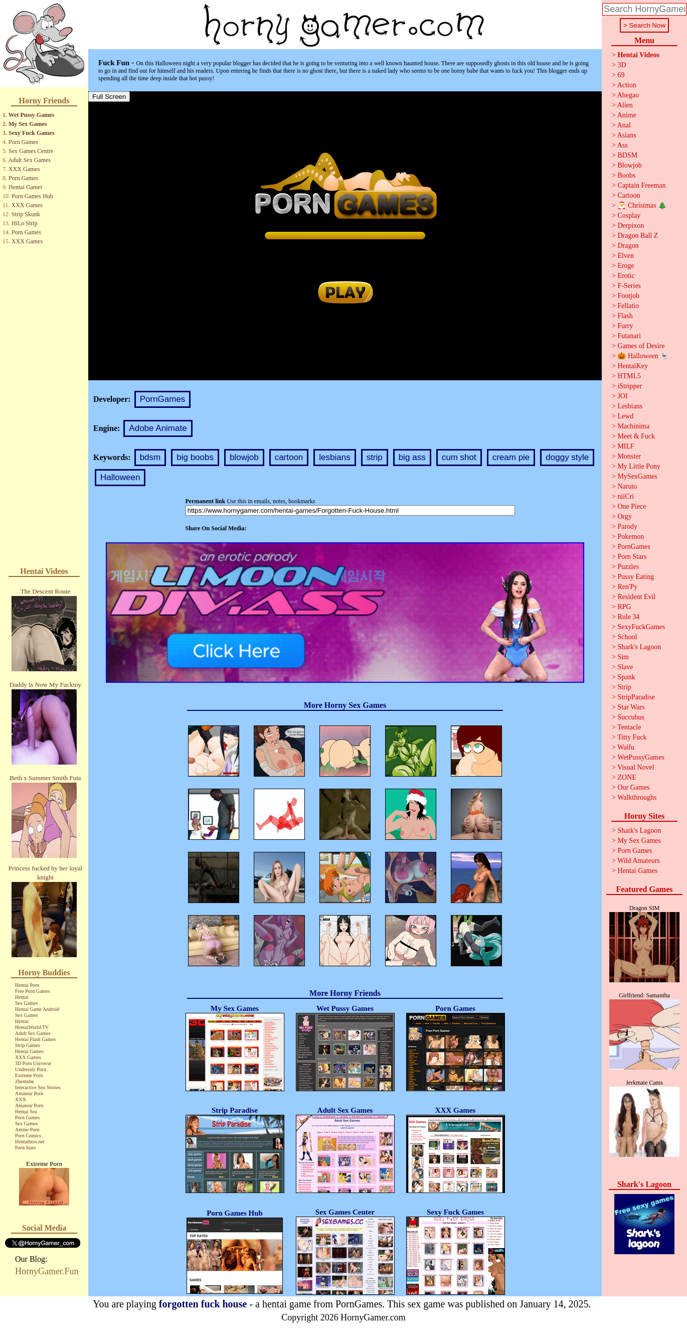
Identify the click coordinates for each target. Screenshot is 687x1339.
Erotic (625, 275)
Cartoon (628, 195)
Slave (625, 667)
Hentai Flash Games (35, 1039)
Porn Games (23, 141)
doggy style (567, 457)
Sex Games (26, 1003)
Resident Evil (636, 597)
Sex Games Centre (31, 151)
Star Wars (630, 707)
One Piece (631, 506)
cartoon (289, 457)
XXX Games (24, 169)
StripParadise (636, 697)
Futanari (629, 336)
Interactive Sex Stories (38, 1087)
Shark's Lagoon (639, 647)
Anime (626, 115)
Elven (625, 255)
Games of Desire (640, 346)
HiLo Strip (25, 223)
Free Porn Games (32, 991)
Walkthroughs (636, 797)
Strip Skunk (26, 214)
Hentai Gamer (26, 187)
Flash (624, 316)
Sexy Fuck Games (31, 132)
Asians (626, 135)
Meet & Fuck (636, 436)
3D (621, 65)
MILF (625, 446)
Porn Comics (28, 1135)
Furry (625, 326)
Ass (622, 145)
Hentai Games (29, 1051)
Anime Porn (27, 1129)
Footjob (628, 296)
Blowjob (629, 165)
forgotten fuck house (203, 1303)
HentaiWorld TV (32, 1027)
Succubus (630, 717)
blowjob (244, 457)
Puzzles (628, 566)
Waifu (625, 747)
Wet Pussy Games (31, 114)
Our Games (633, 787)
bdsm (150, 457)
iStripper (629, 386)
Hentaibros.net (30, 1141)
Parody (627, 526)
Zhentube (24, 1081)
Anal (624, 125)
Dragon (627, 245)
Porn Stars (25, 1147)
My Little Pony (638, 466)
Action (626, 85)
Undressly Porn (30, 1069)
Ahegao (628, 95)
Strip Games (27, 1045)
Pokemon (630, 536)
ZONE (626, 777)
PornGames (163, 399)
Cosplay (628, 215)
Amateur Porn (29, 1093)
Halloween (120, 477)
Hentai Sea (26, 1111)
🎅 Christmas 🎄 (641, 205)
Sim (623, 657)
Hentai (22, 997)
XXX (20, 1099)
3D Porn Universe (33, 1063)
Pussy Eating (635, 576)
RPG (624, 607)
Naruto (627, 486)
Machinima (633, 426)
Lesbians (629, 406)
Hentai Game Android (37, 1009)
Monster (629, 456)
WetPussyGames (640, 757)
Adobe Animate (158, 428)
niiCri (625, 496)
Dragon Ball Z (637, 235)
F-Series (629, 285)
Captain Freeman (641, 185)
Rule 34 (628, 617)
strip (375, 457)
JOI (622, 396)
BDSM (627, 155)
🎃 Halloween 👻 (642, 356)
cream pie (511, 457)
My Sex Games (28, 123)
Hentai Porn (27, 985)
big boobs (195, 457)
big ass (412, 457)
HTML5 (629, 376)
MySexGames (637, 476)
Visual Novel (635, 767)
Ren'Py (627, 586)
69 (620, 75)
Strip (624, 687)
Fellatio (628, 306)
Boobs (626, 175)
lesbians (334, 457)
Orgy (624, 516)
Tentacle (629, 727)
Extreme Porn (29, 1075)
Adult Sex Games (29, 160)
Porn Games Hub (32, 196)
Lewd (625, 416)
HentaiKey (632, 366)
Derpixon (630, 225)
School (627, 637)
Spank (626, 677)
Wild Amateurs (638, 860)
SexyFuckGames (641, 627)
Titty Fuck (631, 737)
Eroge (625, 265)
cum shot (459, 457)
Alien (625, 105)
